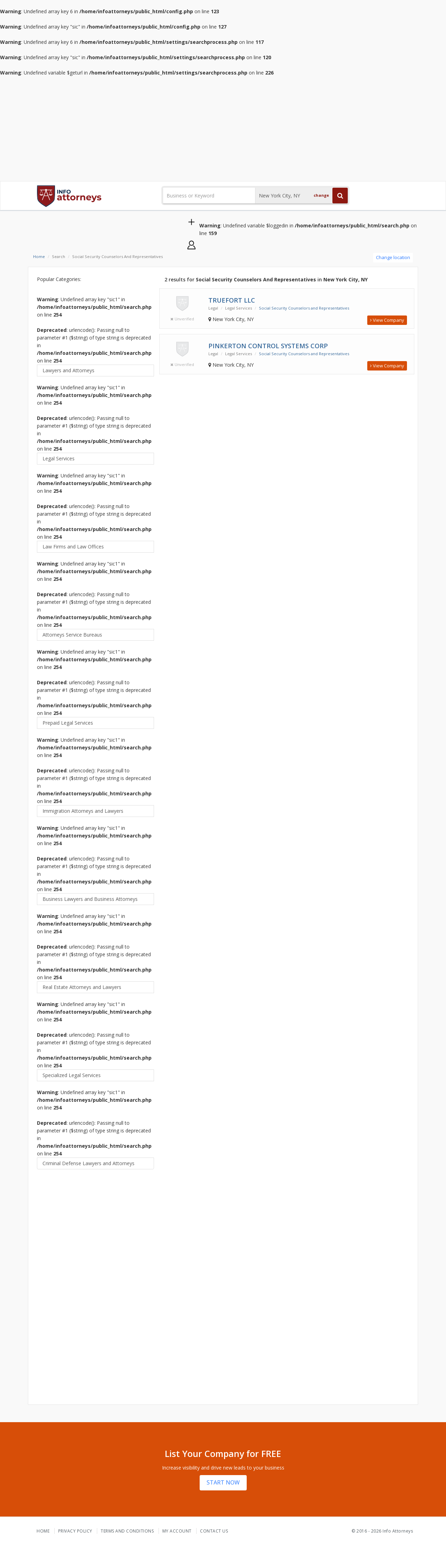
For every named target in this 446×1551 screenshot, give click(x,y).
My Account (177, 1531)
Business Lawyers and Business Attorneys (90, 899)
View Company (387, 320)
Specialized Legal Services (72, 1075)
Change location (393, 257)
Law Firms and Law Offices (73, 546)
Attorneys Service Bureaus (72, 634)
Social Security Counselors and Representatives (304, 308)
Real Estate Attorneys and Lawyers (82, 987)
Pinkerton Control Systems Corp (268, 346)
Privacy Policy (75, 1531)
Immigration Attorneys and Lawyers (83, 811)
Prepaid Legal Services (68, 722)
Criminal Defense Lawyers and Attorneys (88, 1163)
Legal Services (59, 458)
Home (39, 256)
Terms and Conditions (127, 1531)
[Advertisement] (223, 129)
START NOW (223, 1482)
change (321, 195)
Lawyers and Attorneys (68, 370)
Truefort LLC (231, 300)
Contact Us (214, 1531)
